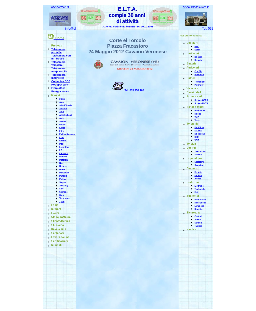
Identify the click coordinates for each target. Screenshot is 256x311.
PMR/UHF (199, 85)
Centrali (198, 216)
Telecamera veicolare (58, 63)
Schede (198, 155)
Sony (61, 195)
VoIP (197, 117)
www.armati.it (61, 7)
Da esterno (200, 134)
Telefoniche (200, 82)
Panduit (63, 176)
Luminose (199, 206)
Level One (64, 147)
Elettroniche (200, 199)
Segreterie (199, 162)
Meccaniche (200, 203)
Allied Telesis (65, 105)
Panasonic (64, 173)
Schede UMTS (201, 103)
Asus (61, 112)
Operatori (199, 165)
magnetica (57, 77)
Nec (61, 163)
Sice (61, 189)
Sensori (198, 223)
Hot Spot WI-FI (60, 84)
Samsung (63, 185)
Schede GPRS (201, 100)
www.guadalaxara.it (196, 7)
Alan (61, 102)
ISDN (197, 137)
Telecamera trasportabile (59, 70)
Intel (61, 144)
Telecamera (58, 74)
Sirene (198, 219)
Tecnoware (64, 198)
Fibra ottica (58, 88)
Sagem (62, 182)
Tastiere (198, 226)
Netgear (63, 166)
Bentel (62, 125)
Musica (198, 114)
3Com (62, 99)
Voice (197, 120)
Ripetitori (199, 209)
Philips (62, 179)
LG (60, 150)
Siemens (63, 192)
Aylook (62, 121)
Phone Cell (200, 111)
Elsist (62, 128)
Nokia (62, 169)
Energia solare (60, 91)
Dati (196, 192)
